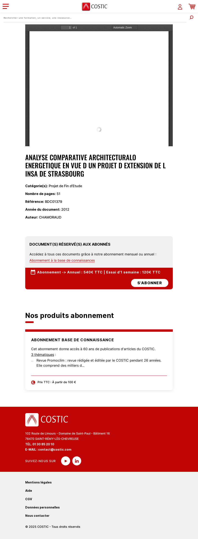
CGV (28, 499)
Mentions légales (38, 482)
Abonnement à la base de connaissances (62, 260)
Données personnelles (42, 507)
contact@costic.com (54, 449)
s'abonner (149, 283)
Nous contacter (37, 515)
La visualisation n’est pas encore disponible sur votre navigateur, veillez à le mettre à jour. (99, 85)
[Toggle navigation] (6, 6)
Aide (28, 490)
